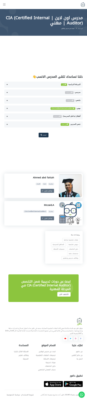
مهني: (65, 108)
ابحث (44, 135)
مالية (44, 184)
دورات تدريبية (51, 362)
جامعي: (73, 100)
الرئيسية (80, 28)
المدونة (26, 358)
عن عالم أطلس (77, 355)
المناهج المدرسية (58, 244)
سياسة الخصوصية (13, 395)
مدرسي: (72, 92)
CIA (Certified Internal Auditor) (35, 211)
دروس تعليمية (73, 244)
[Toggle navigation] (4, 4)
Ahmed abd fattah (43, 177)
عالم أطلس (44, 394)
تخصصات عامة (73, 253)
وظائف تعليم (24, 355)
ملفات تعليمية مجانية (71, 240)
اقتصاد (38, 184)
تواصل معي (47, 190)
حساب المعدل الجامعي (47, 369)
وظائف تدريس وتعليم (70, 258)
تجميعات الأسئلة (59, 249)
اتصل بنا (80, 358)
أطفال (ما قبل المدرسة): (66, 116)
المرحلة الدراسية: (70, 84)
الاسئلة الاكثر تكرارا (21, 351)
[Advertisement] (43, 52)
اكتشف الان (64, 294)
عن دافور (79, 351)
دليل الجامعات (73, 249)
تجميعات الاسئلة (50, 358)
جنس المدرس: (70, 124)
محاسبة (51, 184)
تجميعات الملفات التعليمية (46, 355)
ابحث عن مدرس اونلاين (47, 351)
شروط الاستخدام (27, 395)
